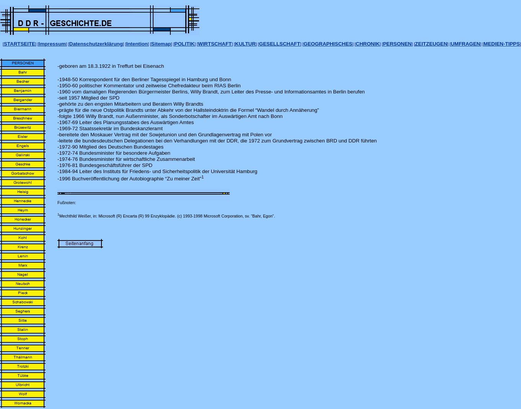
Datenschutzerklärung (96, 44)
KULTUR (245, 44)
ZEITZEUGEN (431, 44)
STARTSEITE (19, 44)
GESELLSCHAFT (279, 44)
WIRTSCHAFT (215, 44)
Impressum (52, 44)
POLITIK (185, 44)
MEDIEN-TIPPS (501, 44)
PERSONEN (397, 44)
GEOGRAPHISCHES (328, 44)
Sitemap (161, 44)
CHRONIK (367, 44)
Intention (137, 44)
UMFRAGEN (465, 44)
